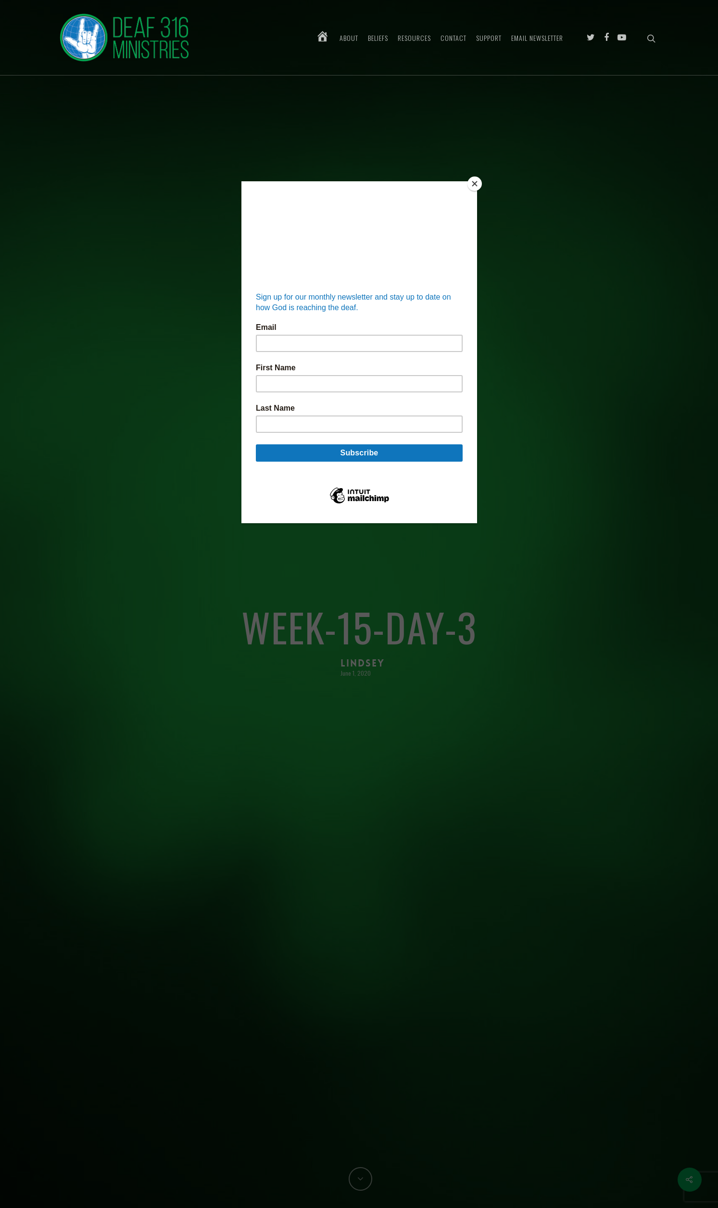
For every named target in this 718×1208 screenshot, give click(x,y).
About (349, 38)
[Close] (474, 183)
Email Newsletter (537, 38)
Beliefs (378, 38)
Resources (414, 38)
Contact (453, 38)
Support (489, 38)
